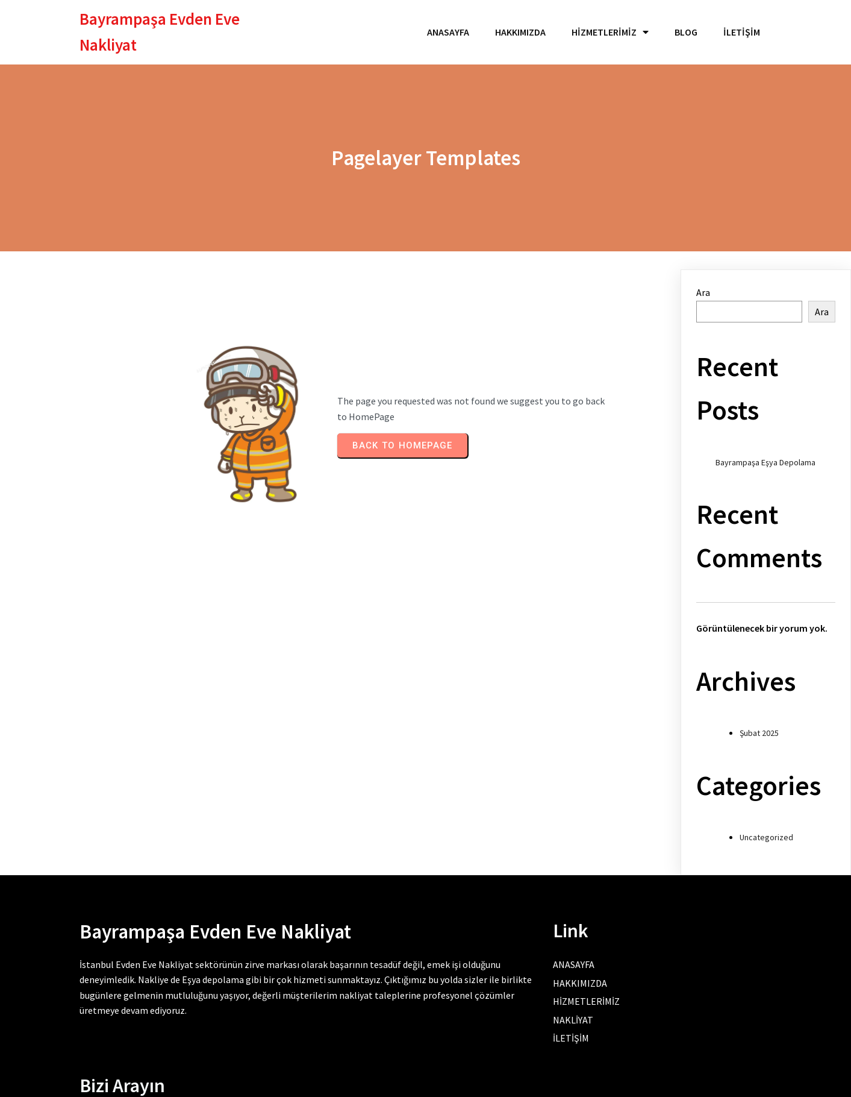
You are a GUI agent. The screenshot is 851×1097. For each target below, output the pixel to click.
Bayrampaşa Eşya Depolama (765, 455)
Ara (703, 286)
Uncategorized (766, 830)
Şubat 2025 (759, 726)
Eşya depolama (253, 976)
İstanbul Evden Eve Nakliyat (136, 961)
